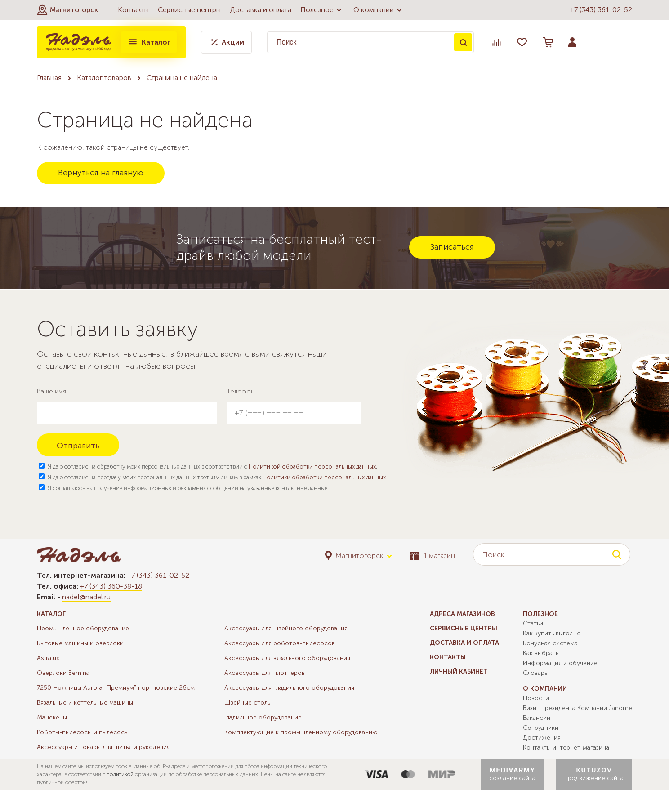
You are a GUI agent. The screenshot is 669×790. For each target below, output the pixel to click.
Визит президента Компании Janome (577, 708)
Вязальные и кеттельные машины (85, 702)
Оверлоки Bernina (63, 673)
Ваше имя (51, 391)
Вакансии (536, 718)
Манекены (52, 717)
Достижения (542, 737)
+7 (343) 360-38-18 (111, 586)
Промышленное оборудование (83, 628)
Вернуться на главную (100, 173)
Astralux (48, 658)
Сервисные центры (189, 9)
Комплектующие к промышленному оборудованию (301, 732)
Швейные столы (248, 702)
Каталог (148, 42)
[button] (67, 9)
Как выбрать (540, 653)
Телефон (240, 391)
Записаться (452, 247)
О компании (379, 9)
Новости (536, 698)
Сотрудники (540, 728)
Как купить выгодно (552, 633)
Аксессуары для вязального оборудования (287, 658)
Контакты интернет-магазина (566, 747)
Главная (49, 77)
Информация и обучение (560, 663)
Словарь (535, 673)
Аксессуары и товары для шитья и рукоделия (103, 747)
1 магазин (432, 555)
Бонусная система (550, 643)
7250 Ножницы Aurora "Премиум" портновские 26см (116, 688)
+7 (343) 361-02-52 (601, 9)
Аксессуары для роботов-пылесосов (279, 643)
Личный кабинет (459, 671)
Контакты (133, 9)
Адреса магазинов (462, 614)
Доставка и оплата (260, 9)
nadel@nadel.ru (86, 597)
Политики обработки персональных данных (324, 477)
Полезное (322, 9)
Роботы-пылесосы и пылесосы (83, 732)
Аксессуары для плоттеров (264, 673)
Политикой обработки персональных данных (312, 466)
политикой (120, 774)
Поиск (463, 42)
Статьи (533, 623)
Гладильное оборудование (263, 717)
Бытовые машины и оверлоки (80, 643)
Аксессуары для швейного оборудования (286, 628)
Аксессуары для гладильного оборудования (289, 688)
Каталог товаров (104, 77)
